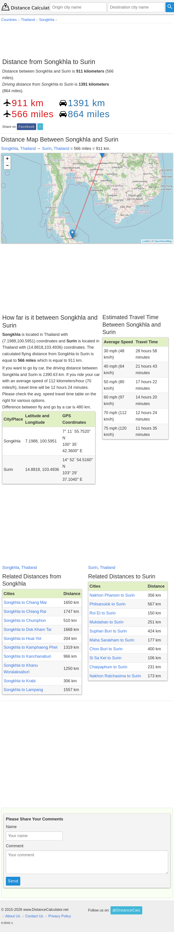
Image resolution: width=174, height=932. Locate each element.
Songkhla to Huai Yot (22, 638)
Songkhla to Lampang (23, 689)
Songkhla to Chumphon (25, 620)
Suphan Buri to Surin (108, 631)
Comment (14, 846)
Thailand (28, 148)
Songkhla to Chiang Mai (25, 602)
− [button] (7, 166)
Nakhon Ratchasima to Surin (115, 676)
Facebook (26, 126)
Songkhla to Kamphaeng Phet (30, 647)
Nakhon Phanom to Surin (112, 595)
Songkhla (9, 148)
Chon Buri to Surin (106, 649)
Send (13, 881)
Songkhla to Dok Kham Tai (27, 629)
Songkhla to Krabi (20, 681)
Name (11, 826)
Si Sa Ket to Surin (106, 658)
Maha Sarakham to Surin (112, 640)
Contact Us (34, 916)
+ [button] (7, 159)
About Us (12, 916)
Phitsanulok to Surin (108, 604)
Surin (47, 148)
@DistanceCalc (126, 910)
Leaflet (146, 241)
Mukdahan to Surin (107, 622)
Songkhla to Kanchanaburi (27, 656)
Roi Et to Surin (103, 613)
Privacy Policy (59, 916)
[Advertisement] (86, 39)
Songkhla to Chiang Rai (25, 611)
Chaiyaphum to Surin (108, 667)
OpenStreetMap (163, 241)
